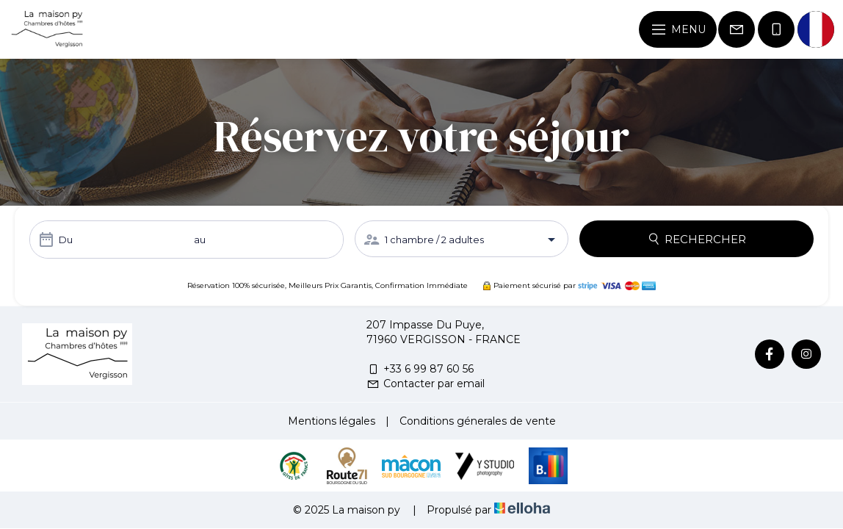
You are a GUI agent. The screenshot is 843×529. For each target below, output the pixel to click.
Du (66, 239)
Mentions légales (331, 421)
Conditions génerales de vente (477, 421)
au (200, 239)
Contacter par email (425, 383)
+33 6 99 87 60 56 (420, 368)
